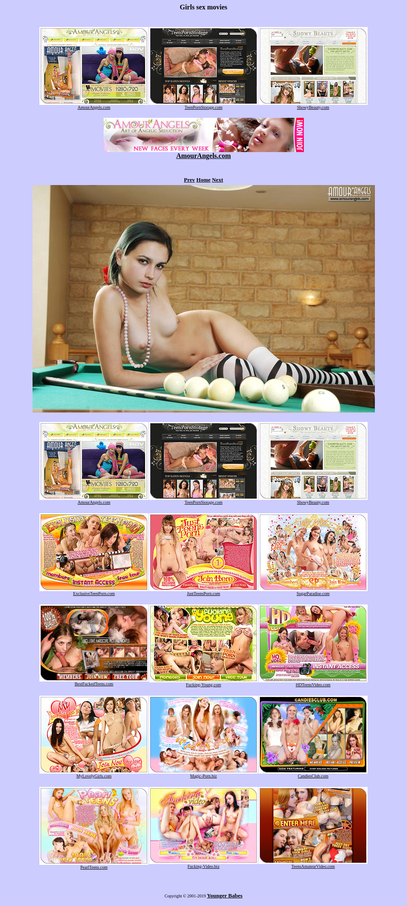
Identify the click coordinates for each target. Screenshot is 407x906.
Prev (189, 179)
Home (203, 179)
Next (217, 179)
